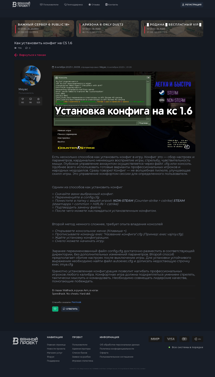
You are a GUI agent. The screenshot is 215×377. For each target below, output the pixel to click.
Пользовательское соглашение (116, 357)
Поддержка (53, 361)
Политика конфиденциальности (117, 349)
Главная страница (56, 345)
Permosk (76, 302)
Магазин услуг (54, 353)
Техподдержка (73, 4)
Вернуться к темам (30, 55)
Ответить (70, 309)
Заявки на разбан (81, 357)
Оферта (104, 353)
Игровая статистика (82, 361)
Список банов (79, 353)
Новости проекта (56, 349)
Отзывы (94, 4)
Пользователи (49, 4)
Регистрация (191, 4)
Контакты (111, 4)
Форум (50, 357)
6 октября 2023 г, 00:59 (66, 67)
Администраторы (81, 349)
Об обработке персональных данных (119, 345)
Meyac (23, 89)
